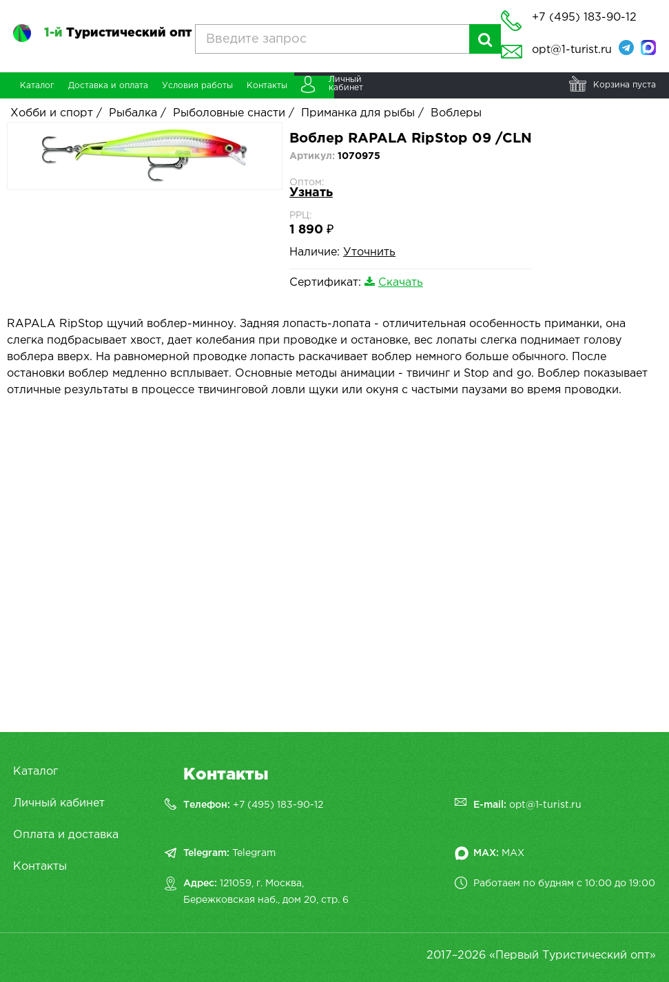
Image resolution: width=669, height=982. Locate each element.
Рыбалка (133, 113)
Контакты (40, 866)
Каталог (35, 771)
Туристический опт (118, 33)
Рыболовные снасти (229, 113)
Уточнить (369, 252)
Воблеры (456, 113)
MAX (513, 853)
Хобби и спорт (51, 113)
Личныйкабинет (346, 84)
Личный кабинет (59, 803)
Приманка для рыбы (358, 113)
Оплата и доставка (66, 835)
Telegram (254, 853)
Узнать (311, 192)
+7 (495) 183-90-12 (278, 805)
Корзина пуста (624, 85)
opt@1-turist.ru (572, 50)
